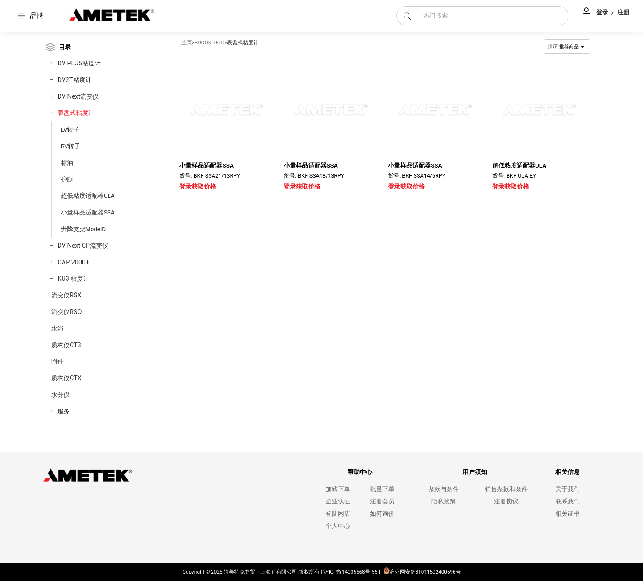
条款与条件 (443, 489)
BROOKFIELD (209, 42)
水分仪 (60, 395)
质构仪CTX (66, 378)
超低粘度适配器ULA (88, 195)
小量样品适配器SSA (88, 212)
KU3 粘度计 (73, 278)
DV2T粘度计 (74, 80)
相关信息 (567, 472)
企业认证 (338, 501)
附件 (57, 361)
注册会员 (382, 501)
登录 (603, 12)
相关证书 (567, 513)
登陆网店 (338, 513)
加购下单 (338, 489)
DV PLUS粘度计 (78, 63)
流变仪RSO (66, 312)
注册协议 (506, 501)
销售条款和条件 (506, 489)
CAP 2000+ (73, 262)
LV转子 (70, 129)
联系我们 (567, 501)
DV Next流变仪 (78, 96)
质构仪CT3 (66, 345)
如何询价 (382, 513)
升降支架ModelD (83, 228)
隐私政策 (443, 501)
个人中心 (338, 526)
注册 (623, 12)
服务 (63, 411)
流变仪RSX (66, 295)
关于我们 (567, 489)
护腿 (67, 179)
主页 (186, 42)
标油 (67, 162)
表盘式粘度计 (75, 113)
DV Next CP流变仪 (82, 246)
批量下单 (382, 489)
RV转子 (71, 146)
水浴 (57, 328)
